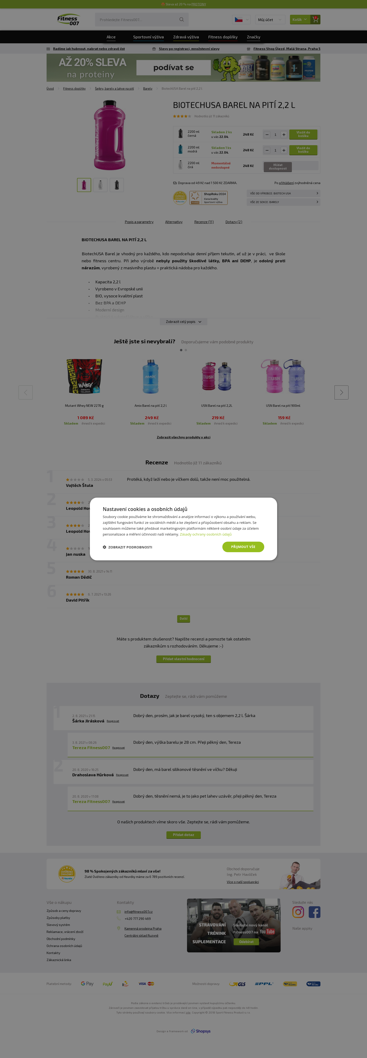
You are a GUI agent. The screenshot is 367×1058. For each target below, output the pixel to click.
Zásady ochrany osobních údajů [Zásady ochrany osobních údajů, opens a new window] (206, 534)
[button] (127, 547)
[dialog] (183, 529)
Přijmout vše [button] (243, 546)
